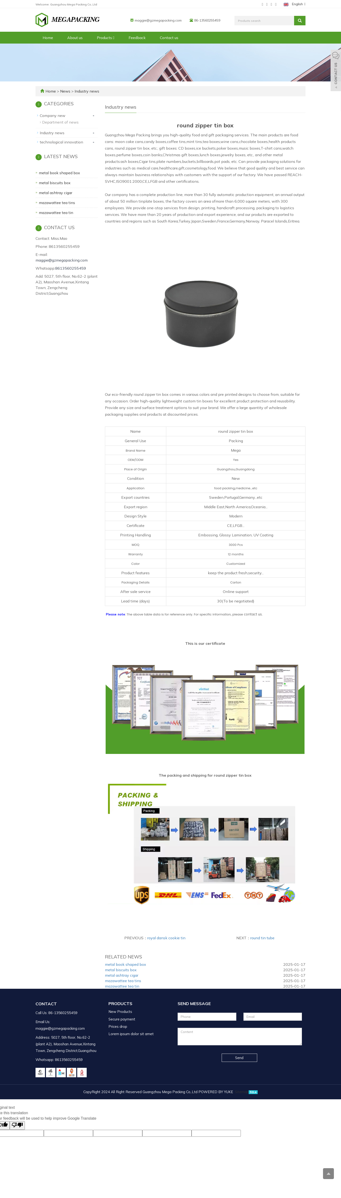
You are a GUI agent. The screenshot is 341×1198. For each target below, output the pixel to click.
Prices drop (117, 1026)
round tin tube (262, 937)
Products (105, 37)
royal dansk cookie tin (166, 937)
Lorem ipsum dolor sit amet (131, 1034)
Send (239, 1057)
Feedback (137, 37)
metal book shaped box (125, 964)
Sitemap (242, 1092)
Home (48, 37)
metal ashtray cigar (121, 975)
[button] (113, 37)
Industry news (86, 91)
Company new (52, 115)
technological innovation (61, 142)
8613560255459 (70, 268)
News (65, 91)
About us (75, 37)
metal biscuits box (121, 969)
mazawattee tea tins (123, 980)
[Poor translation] (17, 1125)
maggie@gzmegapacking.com (158, 20)
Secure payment (121, 1019)
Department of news (60, 122)
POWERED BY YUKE (216, 1092)
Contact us (169, 37)
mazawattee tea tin (122, 986)
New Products (120, 1011)
